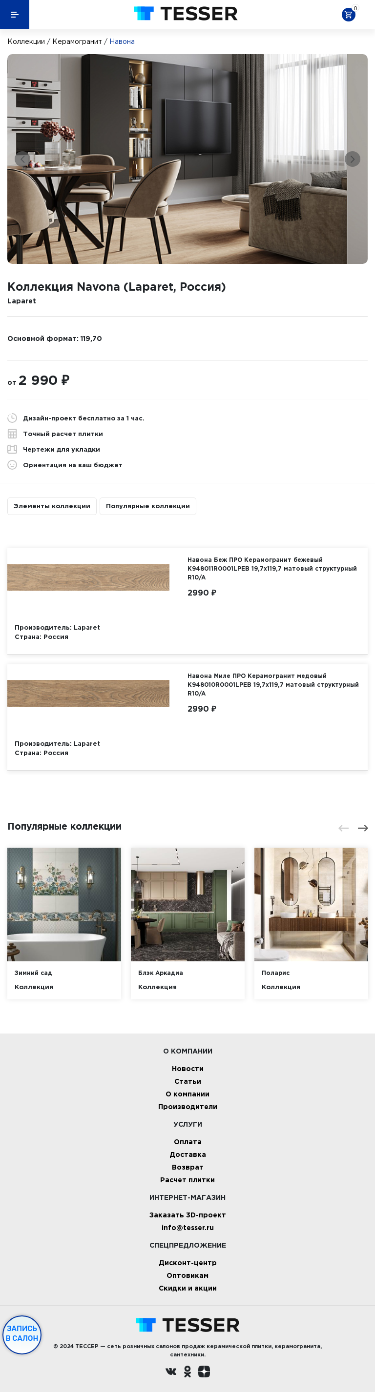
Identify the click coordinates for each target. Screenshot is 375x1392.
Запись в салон (22, 1333)
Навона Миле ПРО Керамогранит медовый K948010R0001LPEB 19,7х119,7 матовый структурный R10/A (273, 684)
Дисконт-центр (188, 1262)
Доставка (187, 1154)
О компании (187, 1093)
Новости (188, 1068)
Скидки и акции (188, 1288)
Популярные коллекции (148, 505)
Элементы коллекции (52, 505)
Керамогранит (77, 41)
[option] (187, 159)
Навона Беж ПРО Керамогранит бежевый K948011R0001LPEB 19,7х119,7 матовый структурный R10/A (272, 568)
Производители (187, 1106)
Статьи (187, 1081)
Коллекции (26, 41)
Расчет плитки (187, 1179)
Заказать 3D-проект (187, 1214)
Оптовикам (187, 1275)
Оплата (188, 1141)
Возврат (188, 1167)
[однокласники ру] (187, 1373)
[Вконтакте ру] (171, 1373)
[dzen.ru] (204, 1373)
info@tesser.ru (188, 1227)
